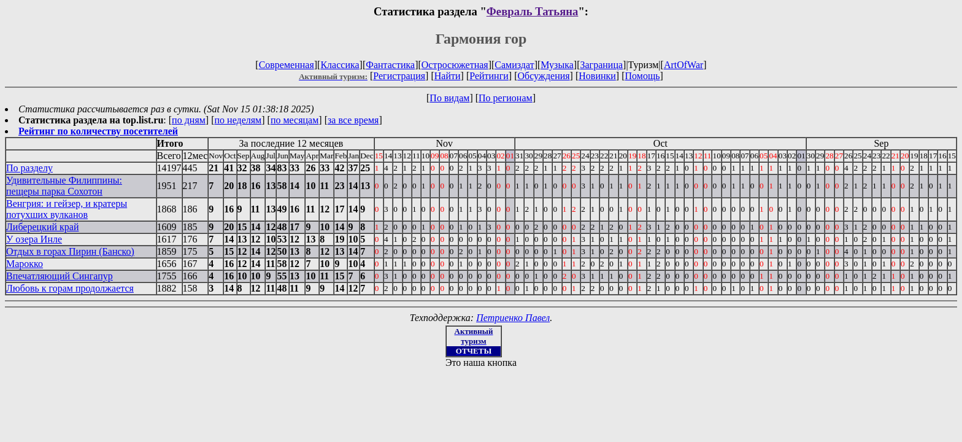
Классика (339, 65)
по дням (189, 120)
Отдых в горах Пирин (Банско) (70, 251)
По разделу (29, 168)
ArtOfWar (683, 65)
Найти (447, 76)
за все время (353, 120)
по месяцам (294, 120)
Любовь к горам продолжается (70, 288)
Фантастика (390, 65)
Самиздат (514, 65)
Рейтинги (489, 76)
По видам (449, 98)
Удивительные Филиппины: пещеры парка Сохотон (64, 185)
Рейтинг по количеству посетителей (98, 131)
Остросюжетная (454, 65)
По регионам (506, 98)
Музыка (557, 65)
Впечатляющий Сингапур (59, 276)
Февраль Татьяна (533, 11)
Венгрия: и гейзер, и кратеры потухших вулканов (66, 209)
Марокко (24, 263)
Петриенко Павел (513, 317)
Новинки (597, 76)
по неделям (238, 120)
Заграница (601, 65)
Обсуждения (543, 76)
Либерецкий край (42, 227)
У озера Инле (34, 239)
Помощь (642, 76)
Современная (286, 65)
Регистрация (399, 76)
